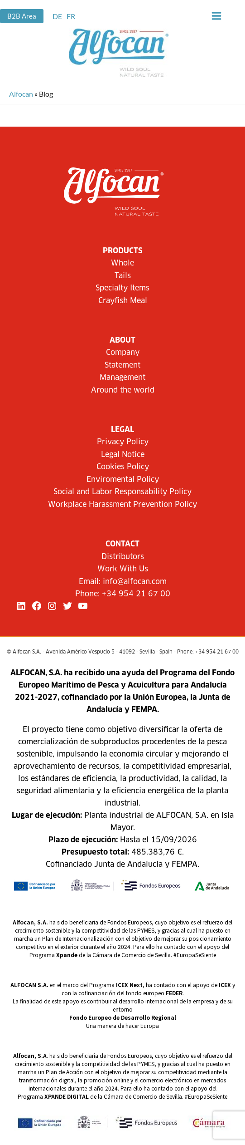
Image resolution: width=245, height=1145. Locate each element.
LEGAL (122, 429)
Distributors (122, 556)
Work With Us (122, 569)
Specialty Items (122, 288)
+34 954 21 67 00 (136, 594)
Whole (122, 263)
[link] (57, 16)
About (122, 340)
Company (122, 352)
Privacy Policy (123, 442)
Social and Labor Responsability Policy (122, 492)
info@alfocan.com (135, 581)
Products (122, 251)
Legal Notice (122, 454)
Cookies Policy (122, 467)
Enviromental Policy (122, 479)
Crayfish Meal (122, 301)
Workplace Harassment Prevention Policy (122, 504)
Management (122, 377)
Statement (122, 365)
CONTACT (122, 544)
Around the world (122, 390)
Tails (123, 276)
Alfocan (21, 93)
